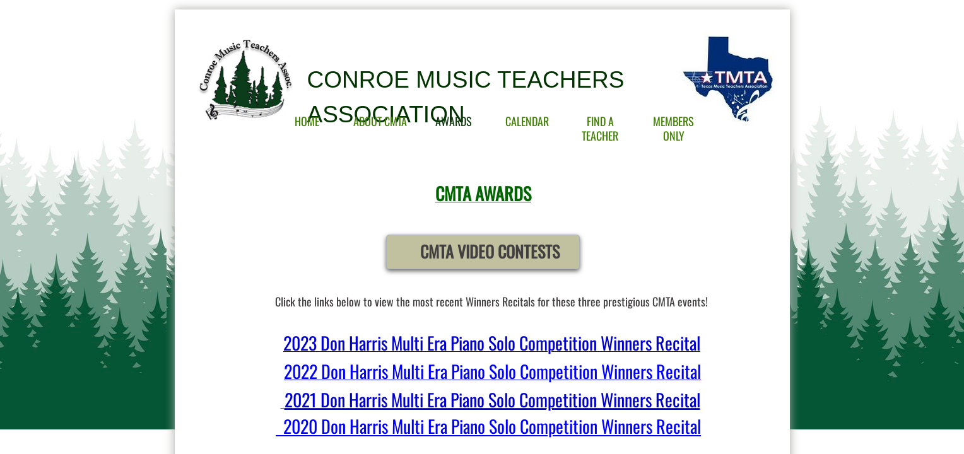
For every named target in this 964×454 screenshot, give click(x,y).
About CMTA (380, 121)
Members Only (673, 128)
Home (307, 121)
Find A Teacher (600, 128)
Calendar (527, 121)
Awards (453, 121)
